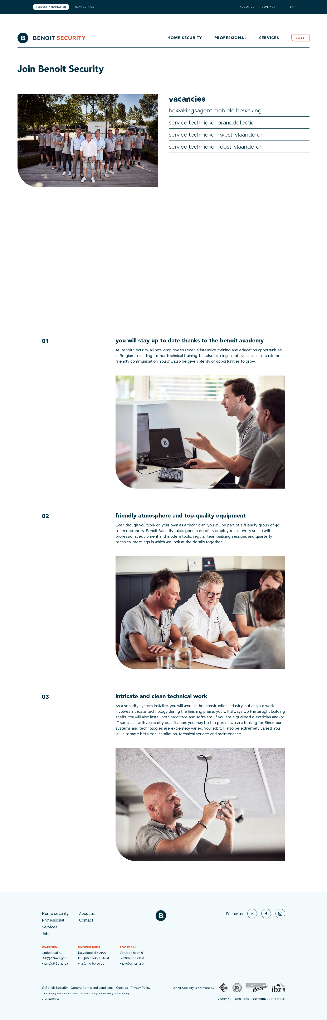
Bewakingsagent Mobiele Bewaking (215, 110)
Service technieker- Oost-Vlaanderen (216, 146)
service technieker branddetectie (211, 122)
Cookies (122, 987)
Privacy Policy (140, 987)
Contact (268, 7)
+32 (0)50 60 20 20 (91, 963)
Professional (230, 38)
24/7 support (87, 7)
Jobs (300, 37)
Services (269, 38)
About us (247, 7)
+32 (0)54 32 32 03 (132, 963)
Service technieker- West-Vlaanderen (216, 134)
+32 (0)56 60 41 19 (55, 963)
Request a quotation (51, 7)
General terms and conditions (92, 987)
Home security (184, 38)
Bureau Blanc (240, 998)
